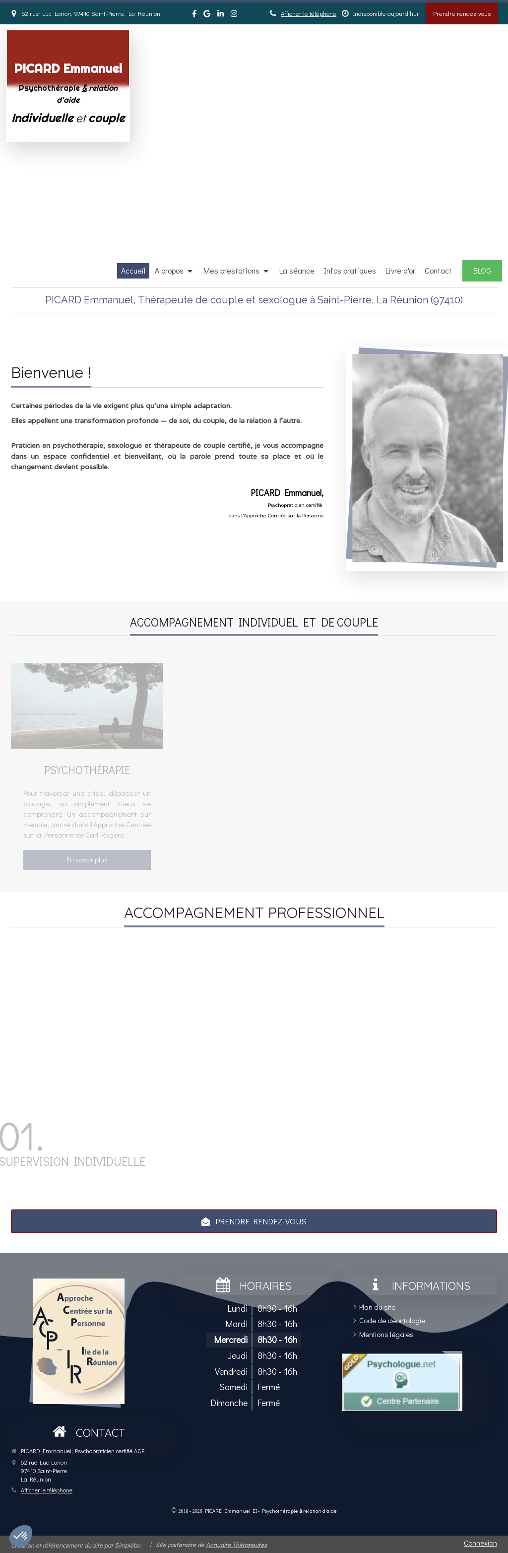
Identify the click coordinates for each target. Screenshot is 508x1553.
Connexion (480, 1543)
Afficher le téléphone (308, 13)
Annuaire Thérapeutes (236, 1544)
